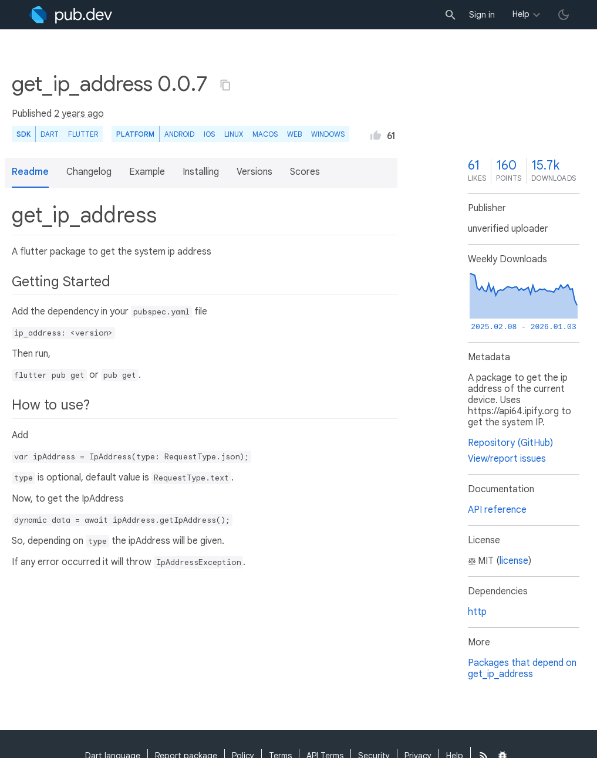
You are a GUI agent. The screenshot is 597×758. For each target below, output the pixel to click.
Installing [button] (201, 172)
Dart (50, 134)
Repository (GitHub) (510, 443)
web (294, 134)
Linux (233, 134)
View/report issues (507, 459)
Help (520, 14)
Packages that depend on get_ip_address (522, 668)
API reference (497, 510)
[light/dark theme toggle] (563, 15)
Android (179, 134)
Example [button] (147, 172)
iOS (209, 134)
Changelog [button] (89, 172)
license (514, 561)
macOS (265, 134)
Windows (328, 134)
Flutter (83, 134)
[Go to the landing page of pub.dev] (70, 14)
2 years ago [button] (79, 114)
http (477, 612)
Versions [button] (254, 172)
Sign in (482, 14)
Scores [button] (305, 172)
